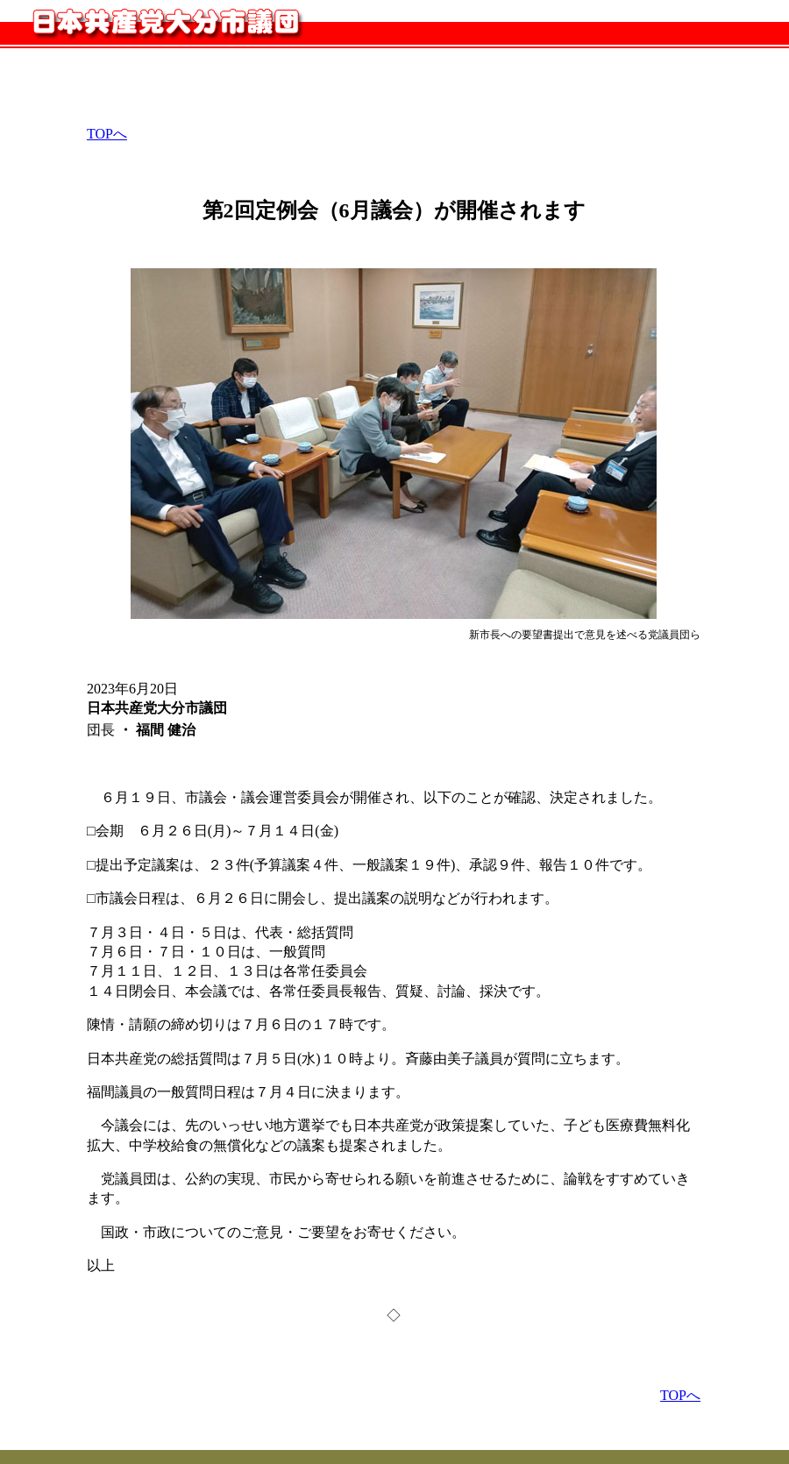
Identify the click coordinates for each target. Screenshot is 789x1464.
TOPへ (107, 133)
